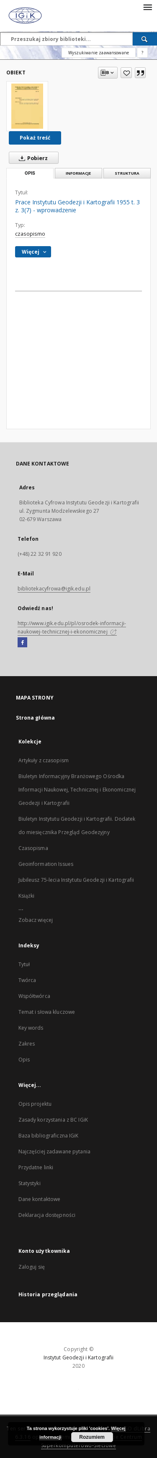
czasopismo (30, 233)
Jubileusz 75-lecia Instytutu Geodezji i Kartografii (76, 879)
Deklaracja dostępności (47, 1215)
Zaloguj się (31, 1266)
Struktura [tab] (127, 173)
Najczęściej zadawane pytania (54, 1151)
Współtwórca (34, 996)
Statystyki (29, 1183)
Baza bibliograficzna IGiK (48, 1135)
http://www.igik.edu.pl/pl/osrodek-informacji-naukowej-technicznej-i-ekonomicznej (72, 627)
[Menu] (147, 6)
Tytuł (24, 964)
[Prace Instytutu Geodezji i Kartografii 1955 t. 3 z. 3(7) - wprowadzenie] (27, 106)
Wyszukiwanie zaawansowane (98, 53)
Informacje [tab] (78, 173)
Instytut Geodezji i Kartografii (79, 1357)
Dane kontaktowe (39, 1199)
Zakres (26, 1043)
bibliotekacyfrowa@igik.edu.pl (54, 588)
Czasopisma (33, 848)
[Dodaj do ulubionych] (126, 72)
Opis (24, 1059)
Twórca (27, 980)
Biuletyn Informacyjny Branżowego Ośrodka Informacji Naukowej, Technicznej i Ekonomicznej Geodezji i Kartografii (77, 790)
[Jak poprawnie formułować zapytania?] (142, 53)
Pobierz (31, 158)
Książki (26, 895)
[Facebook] (22, 642)
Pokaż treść (35, 137)
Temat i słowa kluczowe (46, 1011)
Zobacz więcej (35, 920)
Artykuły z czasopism (43, 760)
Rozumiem (92, 1437)
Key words (31, 1027)
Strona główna (35, 717)
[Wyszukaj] (145, 39)
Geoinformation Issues (46, 864)
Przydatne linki (36, 1167)
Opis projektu (35, 1103)
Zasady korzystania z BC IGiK (53, 1119)
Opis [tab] (30, 173)
